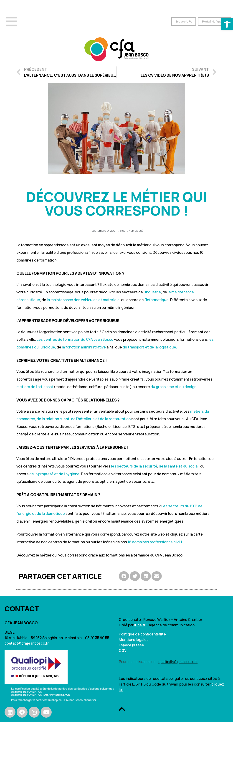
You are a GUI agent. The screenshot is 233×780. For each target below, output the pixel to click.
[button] (180, 21)
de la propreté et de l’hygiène (54, 473)
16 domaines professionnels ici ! (155, 541)
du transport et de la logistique (149, 347)
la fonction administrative (84, 347)
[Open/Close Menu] (11, 21)
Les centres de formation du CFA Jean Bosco (75, 339)
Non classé (136, 231)
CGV (123, 650)
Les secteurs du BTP (178, 505)
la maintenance (181, 292)
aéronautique (28, 299)
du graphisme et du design (173, 386)
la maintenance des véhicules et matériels (83, 299)
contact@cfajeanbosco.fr (27, 643)
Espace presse (131, 645)
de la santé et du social (178, 466)
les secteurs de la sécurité (134, 466)
